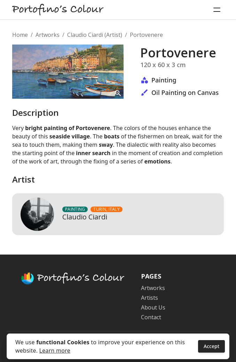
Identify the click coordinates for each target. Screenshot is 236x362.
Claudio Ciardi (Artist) (94, 35)
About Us (153, 307)
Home (20, 35)
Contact (151, 317)
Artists (149, 297)
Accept (211, 346)
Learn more (54, 350)
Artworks (48, 35)
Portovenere (146, 35)
